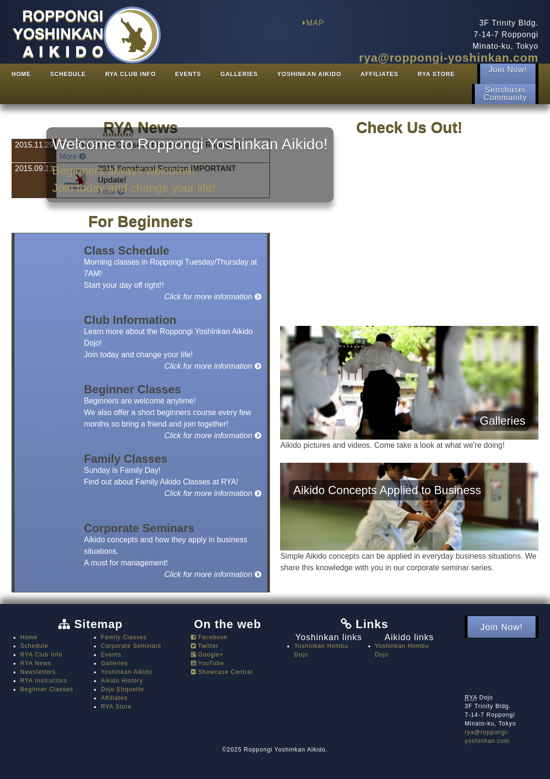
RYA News (35, 663)
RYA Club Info (130, 74)
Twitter (205, 646)
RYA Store (436, 74)
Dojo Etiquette (122, 689)
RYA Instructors (43, 680)
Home (21, 74)
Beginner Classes (46, 689)
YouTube (207, 663)
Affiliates (380, 74)
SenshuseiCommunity (505, 94)
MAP (313, 23)
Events (188, 74)
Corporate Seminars (131, 646)
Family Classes (124, 637)
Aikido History (122, 680)
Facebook (209, 637)
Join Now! (508, 73)
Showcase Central (222, 672)
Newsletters (38, 672)
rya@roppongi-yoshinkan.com (448, 57)
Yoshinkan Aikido (309, 74)
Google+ (207, 654)
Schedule (68, 74)
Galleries (239, 74)
